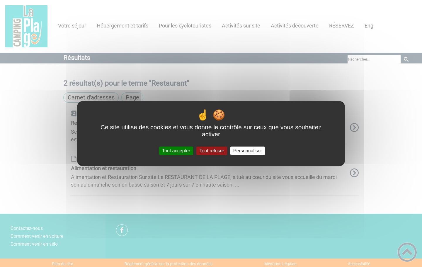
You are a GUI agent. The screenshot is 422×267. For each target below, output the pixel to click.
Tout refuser (211, 150)
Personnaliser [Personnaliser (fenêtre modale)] (247, 150)
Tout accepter (176, 150)
